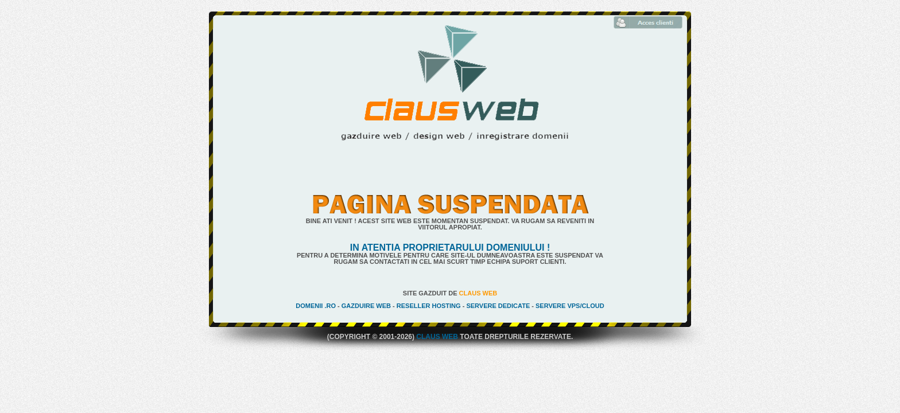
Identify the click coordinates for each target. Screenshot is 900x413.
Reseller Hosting (429, 305)
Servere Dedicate (498, 305)
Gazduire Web (366, 305)
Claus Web (478, 293)
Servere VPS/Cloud (570, 305)
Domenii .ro (316, 305)
